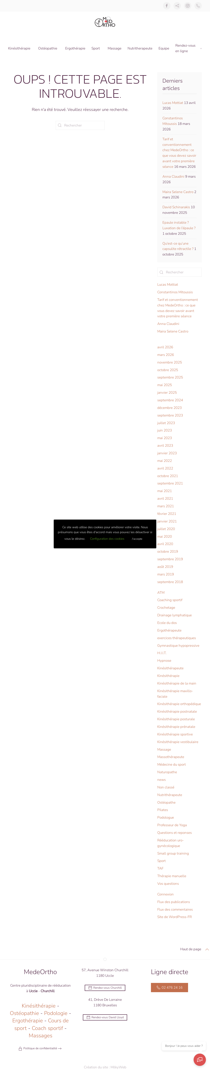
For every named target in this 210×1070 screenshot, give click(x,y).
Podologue (165, 817)
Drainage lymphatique (174, 615)
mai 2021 (164, 491)
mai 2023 (164, 438)
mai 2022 (164, 460)
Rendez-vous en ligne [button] (188, 48)
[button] (207, 950)
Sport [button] (95, 48)
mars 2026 (165, 354)
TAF (160, 868)
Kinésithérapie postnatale (177, 711)
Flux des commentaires (175, 909)
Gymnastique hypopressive (178, 645)
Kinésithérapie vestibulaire (177, 742)
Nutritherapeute (140, 48)
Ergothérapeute (169, 630)
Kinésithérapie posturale (176, 719)
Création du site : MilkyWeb (108, 1067)
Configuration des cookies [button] (107, 539)
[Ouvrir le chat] (200, 1060)
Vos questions (168, 883)
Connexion (165, 894)
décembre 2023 (169, 407)
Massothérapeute (170, 757)
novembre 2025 (169, 362)
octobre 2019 (167, 551)
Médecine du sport (171, 764)
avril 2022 (165, 468)
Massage (114, 48)
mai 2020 (164, 536)
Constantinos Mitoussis (175, 292)
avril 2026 (165, 347)
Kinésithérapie (168, 675)
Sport (161, 860)
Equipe (164, 48)
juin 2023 (164, 430)
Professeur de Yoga (172, 825)
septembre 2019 (170, 559)
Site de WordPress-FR (174, 917)
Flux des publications (173, 902)
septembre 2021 (170, 483)
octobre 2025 (167, 370)
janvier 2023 (167, 453)
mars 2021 (165, 506)
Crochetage (166, 607)
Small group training (173, 853)
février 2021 (166, 513)
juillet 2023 (166, 423)
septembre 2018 (170, 582)
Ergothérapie (75, 48)
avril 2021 (165, 498)
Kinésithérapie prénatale (176, 726)
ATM (160, 592)
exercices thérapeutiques (176, 638)
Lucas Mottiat (172, 102)
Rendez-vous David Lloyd (105, 1018)
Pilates (162, 810)
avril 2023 (165, 445)
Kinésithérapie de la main (176, 683)
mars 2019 (165, 574)
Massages (40, 1036)
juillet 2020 (166, 529)
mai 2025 (164, 385)
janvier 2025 (167, 392)
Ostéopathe (166, 802)
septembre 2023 (170, 415)
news (161, 779)
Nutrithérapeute (169, 795)
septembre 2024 (170, 400)
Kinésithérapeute (170, 668)
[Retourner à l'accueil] (105, 22)
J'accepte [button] (137, 539)
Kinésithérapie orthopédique (179, 704)
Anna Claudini (173, 176)
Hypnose (164, 660)
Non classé (165, 787)
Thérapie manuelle (171, 876)
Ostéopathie (24, 1013)
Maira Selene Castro (177, 192)
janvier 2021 (167, 521)
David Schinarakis (176, 207)
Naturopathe (167, 772)
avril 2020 (165, 544)
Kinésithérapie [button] (19, 48)
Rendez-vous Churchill (105, 988)
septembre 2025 (170, 377)
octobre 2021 (167, 476)
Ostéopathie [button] (47, 48)
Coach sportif (47, 1028)
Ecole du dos (167, 622)
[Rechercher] (80, 125)
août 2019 (165, 566)
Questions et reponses (174, 832)
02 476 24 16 (169, 988)
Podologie (55, 1013)
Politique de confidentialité (37, 1049)
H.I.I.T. (162, 653)
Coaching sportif (169, 600)
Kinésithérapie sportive (175, 734)
